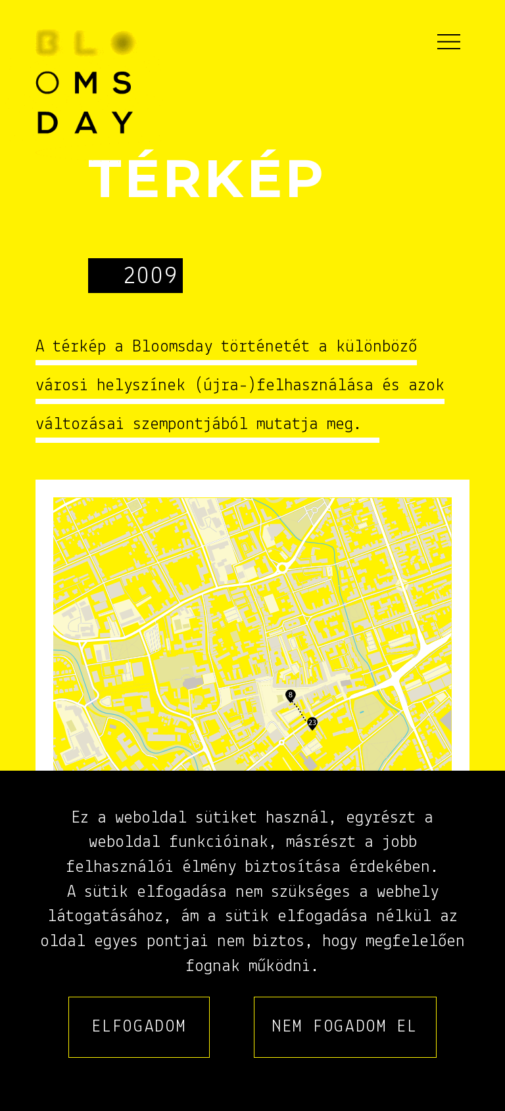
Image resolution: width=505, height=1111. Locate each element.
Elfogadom (139, 1027)
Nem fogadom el (345, 1027)
